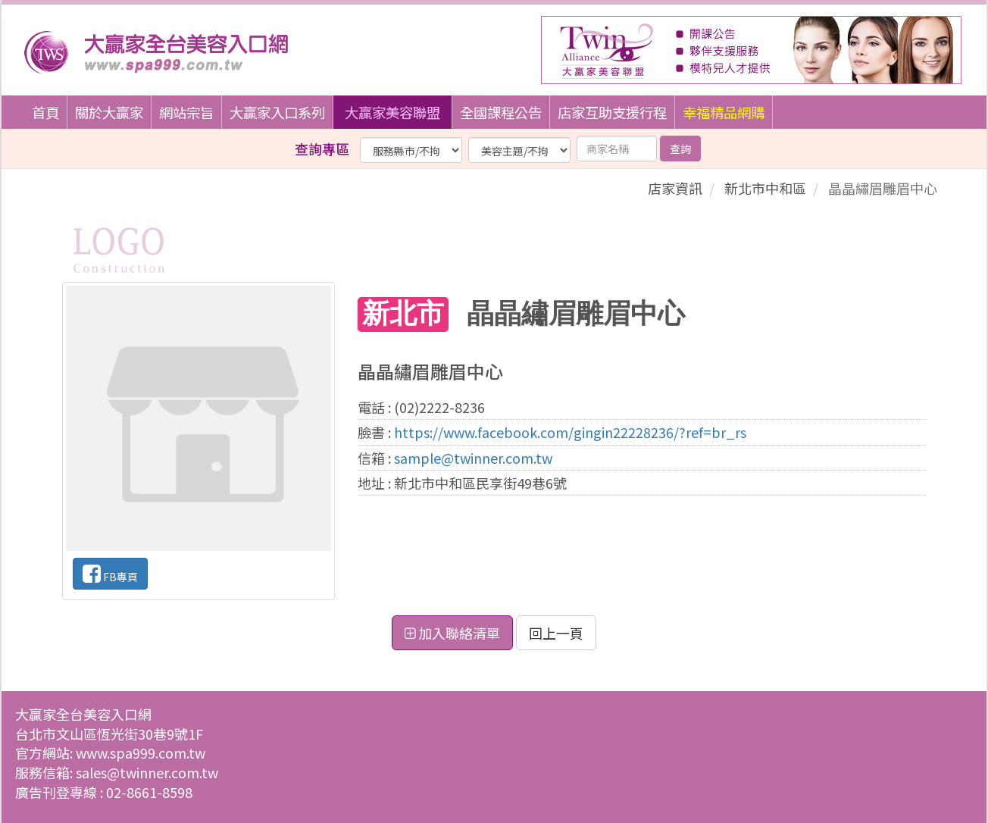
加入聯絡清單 (452, 633)
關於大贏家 (109, 112)
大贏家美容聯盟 (392, 112)
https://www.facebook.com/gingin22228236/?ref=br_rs (570, 432)
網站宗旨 (186, 112)
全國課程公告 (501, 112)
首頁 (45, 112)
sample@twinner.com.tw (473, 458)
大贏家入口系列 (277, 112)
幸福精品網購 (723, 112)
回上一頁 (556, 633)
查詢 (680, 148)
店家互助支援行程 (612, 112)
